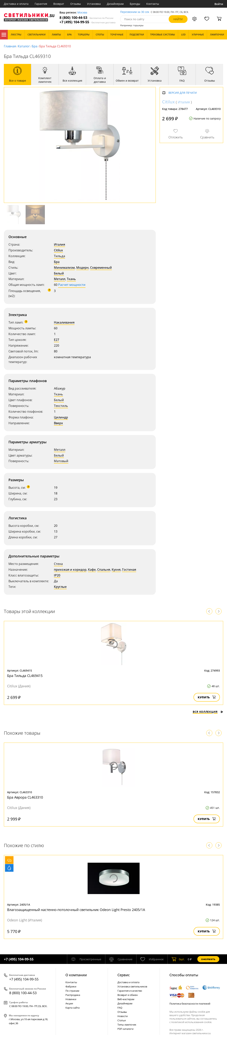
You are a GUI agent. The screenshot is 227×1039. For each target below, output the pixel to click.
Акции (69, 1003)
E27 (56, 340)
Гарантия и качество (129, 990)
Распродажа (72, 995)
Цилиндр (61, 417)
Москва (82, 12)
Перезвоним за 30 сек (134, 12)
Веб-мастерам (125, 999)
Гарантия (41, 4)
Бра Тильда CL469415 (25, 675)
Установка (94, 4)
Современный (101, 267)
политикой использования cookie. (191, 1022)
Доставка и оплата (16, 4)
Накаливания (64, 322)
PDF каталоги (125, 1029)
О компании (76, 975)
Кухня (116, 569)
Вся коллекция (208, 712)
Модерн (82, 267)
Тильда (59, 256)
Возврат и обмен (127, 995)
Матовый (61, 461)
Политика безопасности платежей (189, 1003)
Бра (34, 46)
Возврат (58, 4)
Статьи (121, 1020)
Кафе (92, 569)
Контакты (152, 4)
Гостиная (129, 569)
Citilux (58, 250)
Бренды (135, 4)
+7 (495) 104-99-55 (87, 22)
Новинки (70, 999)
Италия (59, 244)
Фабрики (70, 986)
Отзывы (75, 4)
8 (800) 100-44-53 (86, 17)
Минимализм (64, 267)
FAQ (119, 1007)
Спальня (103, 569)
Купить (207, 697)
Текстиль (61, 406)
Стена (58, 564)
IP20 (57, 575)
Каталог (4, 34)
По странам (72, 990)
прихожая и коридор (70, 569)
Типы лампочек (126, 1024)
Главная (10, 46)
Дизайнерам (115, 4)
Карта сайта (72, 1007)
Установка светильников (132, 986)
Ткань (71, 279)
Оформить (208, 959)
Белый (59, 273)
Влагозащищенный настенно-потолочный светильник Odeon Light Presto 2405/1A (76, 909)
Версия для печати (182, 93)
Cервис (123, 975)
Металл (59, 279)
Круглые (60, 587)
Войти (218, 4)
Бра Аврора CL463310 (25, 797)
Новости (122, 1016)
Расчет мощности (71, 285)
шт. (178, 959)
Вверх (58, 423)
